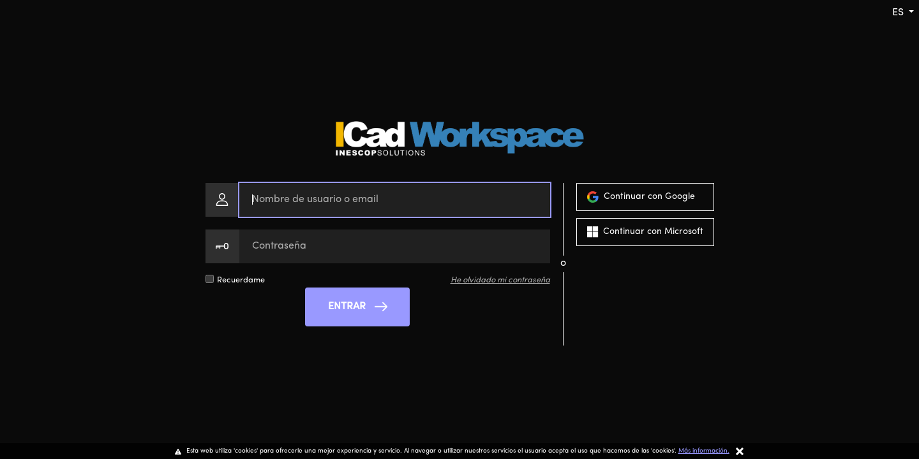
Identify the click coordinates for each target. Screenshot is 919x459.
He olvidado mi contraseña (500, 280)
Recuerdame (241, 280)
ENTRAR (357, 306)
